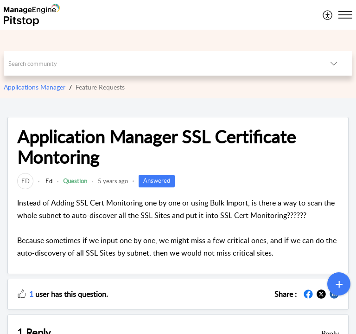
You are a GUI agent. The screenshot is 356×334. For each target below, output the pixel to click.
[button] (328, 15)
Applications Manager (34, 87)
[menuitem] (328, 15)
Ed (48, 181)
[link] (25, 181)
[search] (160, 63)
